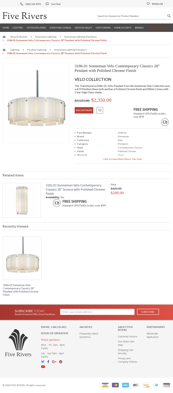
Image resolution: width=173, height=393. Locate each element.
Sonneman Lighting (45, 36)
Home (6, 27)
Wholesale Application (153, 335)
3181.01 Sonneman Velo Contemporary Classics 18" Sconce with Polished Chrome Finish (75, 189)
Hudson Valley (83, 27)
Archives (85, 327)
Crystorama (103, 27)
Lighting (18, 27)
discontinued (84, 110)
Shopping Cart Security (125, 351)
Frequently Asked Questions (88, 335)
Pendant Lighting (36, 49)
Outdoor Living (36, 27)
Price (113, 184)
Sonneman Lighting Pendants (80, 36)
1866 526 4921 (30, 4)
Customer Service (157, 27)
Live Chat (52, 4)
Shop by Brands (18, 36)
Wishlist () (155, 4)
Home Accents (122, 27)
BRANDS (139, 27)
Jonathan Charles (60, 27)
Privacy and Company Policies (127, 360)
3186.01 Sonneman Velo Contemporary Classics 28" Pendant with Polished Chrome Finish (20, 289)
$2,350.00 (101, 100)
